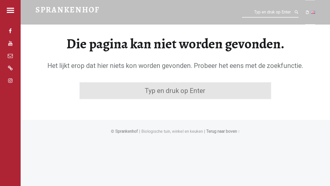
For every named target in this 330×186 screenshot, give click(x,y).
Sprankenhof (126, 131)
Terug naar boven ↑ (223, 131)
